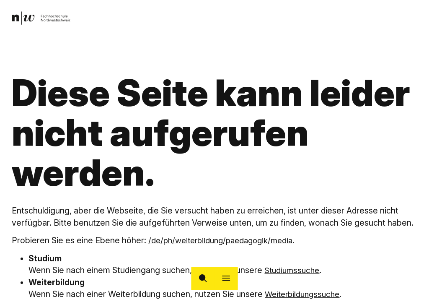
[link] (42, 19)
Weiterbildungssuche (304, 294)
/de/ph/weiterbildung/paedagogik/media (225, 240)
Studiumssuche (293, 270)
